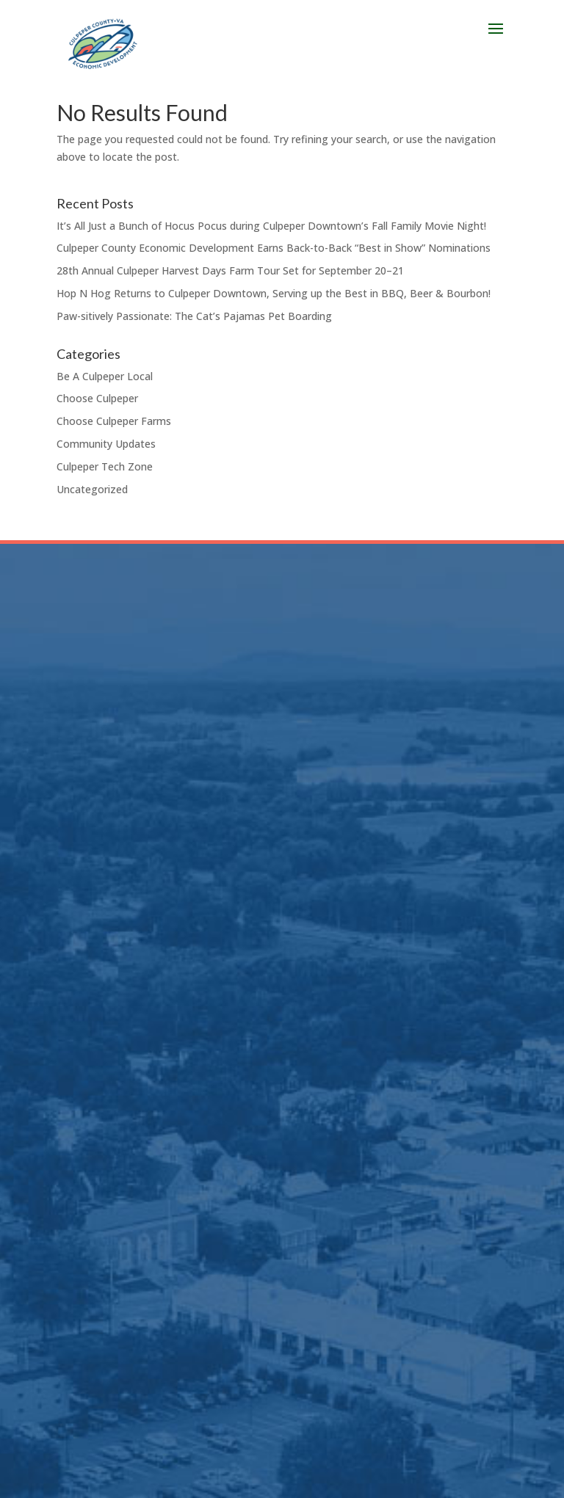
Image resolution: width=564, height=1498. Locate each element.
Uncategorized (92, 489)
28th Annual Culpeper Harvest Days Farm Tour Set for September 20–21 (230, 270)
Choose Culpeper (97, 398)
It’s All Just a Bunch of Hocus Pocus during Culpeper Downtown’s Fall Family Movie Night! (271, 226)
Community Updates (106, 444)
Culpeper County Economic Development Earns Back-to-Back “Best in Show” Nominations (274, 248)
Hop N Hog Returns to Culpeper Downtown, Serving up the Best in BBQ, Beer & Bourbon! (274, 293)
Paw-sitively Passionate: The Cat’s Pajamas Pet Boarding (194, 316)
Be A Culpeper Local (105, 376)
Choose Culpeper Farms (114, 421)
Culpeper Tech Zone (105, 466)
